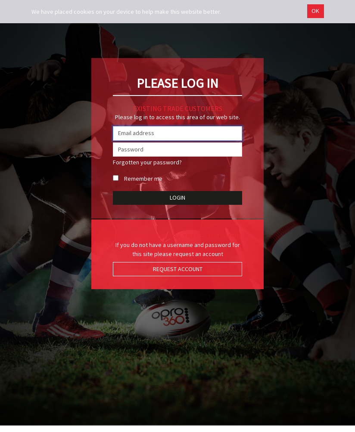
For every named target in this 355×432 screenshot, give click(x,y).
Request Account (177, 269)
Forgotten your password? (147, 162)
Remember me (143, 178)
